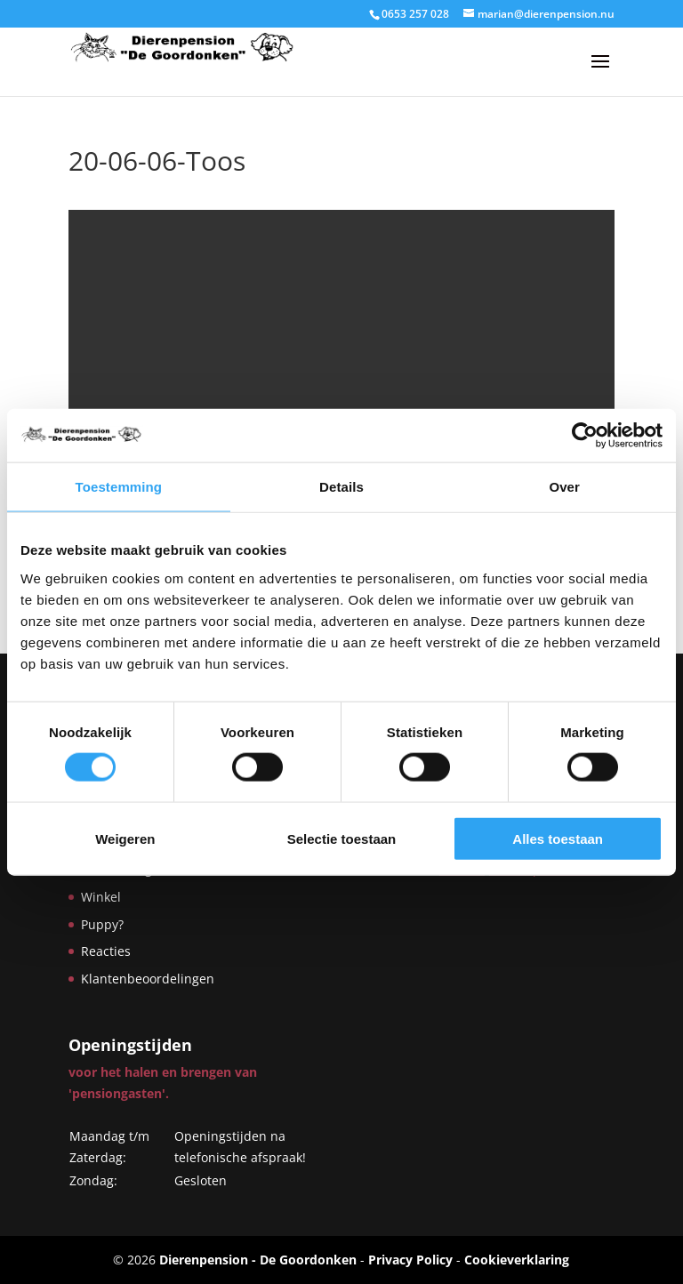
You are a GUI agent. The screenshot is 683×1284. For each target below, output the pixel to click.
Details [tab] (341, 486)
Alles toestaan (557, 838)
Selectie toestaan (342, 838)
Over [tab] (564, 486)
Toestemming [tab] (119, 486)
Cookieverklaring (516, 1259)
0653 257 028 (415, 13)
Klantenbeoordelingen (147, 978)
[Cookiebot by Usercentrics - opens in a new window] (585, 435)
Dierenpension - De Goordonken (258, 1259)
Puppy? (102, 924)
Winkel (101, 896)
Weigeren (125, 838)
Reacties (106, 951)
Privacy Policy (410, 1259)
